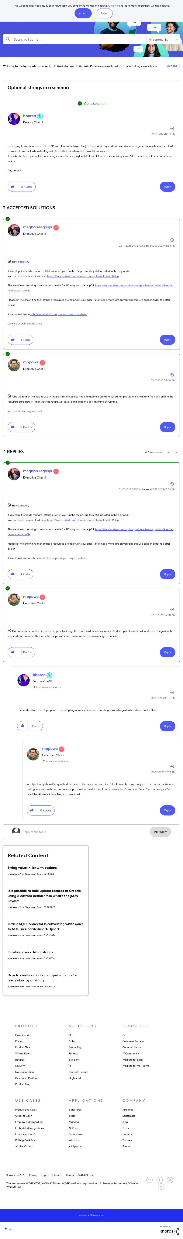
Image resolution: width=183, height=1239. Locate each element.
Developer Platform (26, 1078)
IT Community (130, 1053)
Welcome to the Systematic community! (27, 66)
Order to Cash (23, 1115)
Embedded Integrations (29, 1128)
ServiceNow (76, 1134)
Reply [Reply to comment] (167, 339)
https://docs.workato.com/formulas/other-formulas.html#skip (83, 276)
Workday (74, 1140)
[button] (83, 13)
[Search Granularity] (163, 39)
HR (70, 1035)
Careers (127, 1134)
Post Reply (160, 831)
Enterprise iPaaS (25, 1134)
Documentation (24, 1072)
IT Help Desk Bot (25, 1140)
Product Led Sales (26, 1109)
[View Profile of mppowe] (31, 362)
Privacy (33, 1175)
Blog (125, 1121)
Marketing (75, 1047)
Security (20, 1065)
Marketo (74, 1121)
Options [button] (172, 65)
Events (126, 1146)
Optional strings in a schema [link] (139, 66)
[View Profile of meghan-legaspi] (37, 227)
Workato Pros (65, 66)
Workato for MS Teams (135, 1065)
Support (74, 1059)
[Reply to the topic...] (86, 832)
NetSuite (74, 1128)
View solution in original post (25, 323)
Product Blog (22, 1084)
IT (70, 1065)
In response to (48, 687)
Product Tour (22, 1047)
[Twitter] (170, 1180)
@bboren (22, 261)
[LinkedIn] (161, 1186)
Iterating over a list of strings (30, 952)
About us (127, 1109)
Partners (127, 1140)
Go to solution (95, 104)
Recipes (20, 1059)
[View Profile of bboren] (29, 116)
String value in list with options (32, 868)
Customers (128, 1115)
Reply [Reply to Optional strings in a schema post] (167, 186)
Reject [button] (104, 13)
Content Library (131, 1047)
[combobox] (74, 39)
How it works (23, 1035)
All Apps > (75, 1146)
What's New (22, 1053)
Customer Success (133, 1041)
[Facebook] (159, 1180)
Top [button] (10, 1229)
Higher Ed (75, 1078)
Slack (72, 1115)
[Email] (149, 1180)
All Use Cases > (24, 1146)
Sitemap (57, 1175)
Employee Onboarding (29, 1121)
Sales (72, 1041)
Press (125, 1128)
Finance (73, 1053)
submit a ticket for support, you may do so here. (58, 314)
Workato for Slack (132, 1059)
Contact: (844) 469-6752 (80, 1175)
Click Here (114, 5)
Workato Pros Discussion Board (98, 66)
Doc (124, 1035)
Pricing (19, 1041)
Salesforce (75, 1109)
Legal (44, 1175)
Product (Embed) (79, 1072)
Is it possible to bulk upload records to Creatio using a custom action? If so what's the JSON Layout (44, 896)
